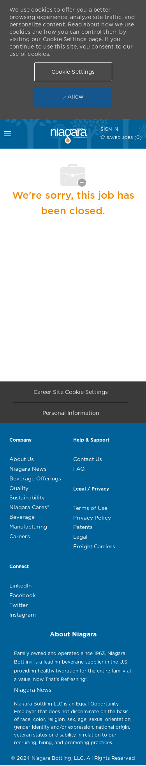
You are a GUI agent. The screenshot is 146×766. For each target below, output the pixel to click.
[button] (73, 71)
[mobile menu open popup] (11, 134)
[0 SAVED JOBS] (121, 137)
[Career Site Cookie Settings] (70, 394)
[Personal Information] (70, 415)
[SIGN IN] (109, 129)
